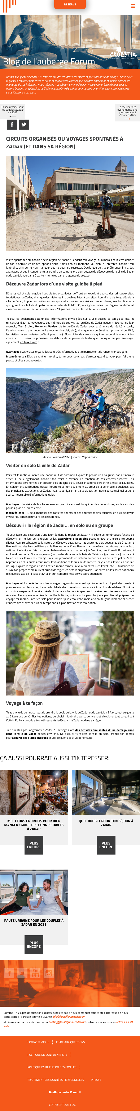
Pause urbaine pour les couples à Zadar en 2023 (12, 109)
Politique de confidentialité (47, 1054)
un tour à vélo (28, 342)
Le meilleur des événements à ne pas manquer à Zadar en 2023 (127, 111)
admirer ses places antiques (30, 737)
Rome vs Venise (46, 326)
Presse (96, 1079)
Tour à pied (25, 326)
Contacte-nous (38, 1042)
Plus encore (34, 845)
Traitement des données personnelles (55, 1079)
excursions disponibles (73, 538)
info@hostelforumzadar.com (68, 1016)
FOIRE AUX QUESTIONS (70, 1042)
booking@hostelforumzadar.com (67, 1022)
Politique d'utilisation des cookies (51, 1067)
